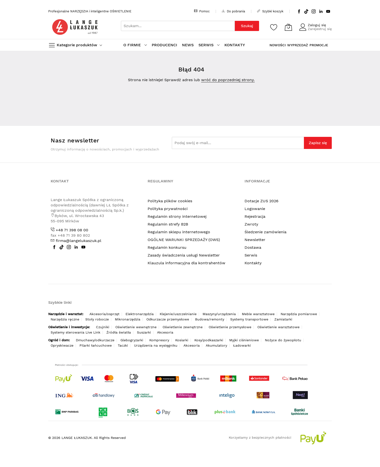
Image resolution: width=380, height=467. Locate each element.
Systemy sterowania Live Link (75, 332)
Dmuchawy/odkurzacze (95, 340)
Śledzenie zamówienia (265, 232)
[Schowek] (273, 27)
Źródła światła (118, 332)
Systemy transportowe (249, 319)
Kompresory (159, 340)
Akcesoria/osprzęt (104, 314)
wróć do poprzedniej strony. (228, 80)
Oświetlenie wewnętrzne (136, 327)
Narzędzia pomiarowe (299, 314)
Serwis (251, 255)
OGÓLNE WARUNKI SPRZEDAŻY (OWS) (184, 239)
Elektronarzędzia (140, 314)
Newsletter (255, 239)
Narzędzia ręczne (65, 319)
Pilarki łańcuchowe (95, 345)
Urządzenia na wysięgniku (155, 345)
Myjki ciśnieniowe (244, 340)
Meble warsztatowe (258, 314)
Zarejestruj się (320, 29)
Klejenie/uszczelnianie (178, 314)
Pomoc (202, 11)
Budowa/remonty (209, 319)
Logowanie (255, 208)
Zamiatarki (283, 319)
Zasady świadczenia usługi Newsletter (184, 255)
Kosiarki (181, 340)
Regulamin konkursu (167, 247)
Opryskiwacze (62, 345)
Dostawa (253, 247)
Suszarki (144, 332)
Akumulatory (216, 345)
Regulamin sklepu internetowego (179, 232)
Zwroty (251, 224)
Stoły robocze (97, 319)
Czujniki (102, 327)
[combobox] (178, 26)
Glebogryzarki (131, 340)
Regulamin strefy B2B (168, 224)
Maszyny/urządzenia (219, 314)
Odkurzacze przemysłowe (167, 319)
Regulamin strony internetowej (177, 216)
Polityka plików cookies (170, 201)
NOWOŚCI (277, 45)
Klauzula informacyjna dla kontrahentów (186, 263)
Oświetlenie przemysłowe (230, 327)
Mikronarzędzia (127, 319)
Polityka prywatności (168, 208)
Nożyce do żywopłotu (283, 340)
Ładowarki (242, 345)
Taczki (123, 345)
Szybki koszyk (270, 11)
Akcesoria (165, 332)
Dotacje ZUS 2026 (261, 201)
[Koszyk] (288, 27)
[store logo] (75, 27)
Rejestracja (255, 216)
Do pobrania (233, 11)
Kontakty (253, 263)
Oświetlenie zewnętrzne (183, 327)
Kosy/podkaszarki (208, 340)
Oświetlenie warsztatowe (278, 327)
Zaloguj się (317, 25)
